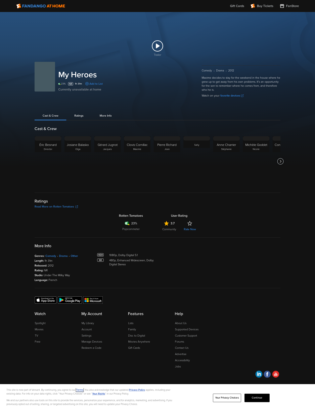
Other (74, 256)
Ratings (79, 115)
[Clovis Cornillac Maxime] (137, 161)
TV (36, 335)
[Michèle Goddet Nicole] (256, 161)
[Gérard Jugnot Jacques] (107, 161)
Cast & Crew (50, 115)
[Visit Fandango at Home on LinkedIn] (259, 374)
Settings (86, 335)
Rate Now (190, 229)
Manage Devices (92, 341)
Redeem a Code (91, 348)
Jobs (178, 366)
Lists (130, 323)
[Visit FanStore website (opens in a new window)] (289, 6)
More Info (106, 115)
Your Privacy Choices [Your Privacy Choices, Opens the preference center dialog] (227, 399)
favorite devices (231, 95)
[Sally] (196, 161)
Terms (79, 391)
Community (169, 229)
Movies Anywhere (139, 341)
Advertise (180, 354)
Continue (257, 399)
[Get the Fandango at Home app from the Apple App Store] (46, 299)
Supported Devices (186, 329)
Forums (179, 341)
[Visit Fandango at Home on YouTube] (275, 374)
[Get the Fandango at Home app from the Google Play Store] (70, 299)
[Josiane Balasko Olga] (77, 161)
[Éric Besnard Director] (48, 161)
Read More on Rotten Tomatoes (56, 206)
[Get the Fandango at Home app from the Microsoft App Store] (93, 299)
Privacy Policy (137, 391)
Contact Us (181, 348)
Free (37, 341)
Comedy (50, 256)
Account (87, 329)
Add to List (96, 83)
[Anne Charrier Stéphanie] (226, 161)
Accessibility (182, 360)
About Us (180, 323)
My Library (88, 323)
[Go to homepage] (40, 6)
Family (132, 329)
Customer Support (186, 335)
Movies (39, 329)
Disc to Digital (136, 335)
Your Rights (98, 395)
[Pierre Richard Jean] (166, 161)
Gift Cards (134, 348)
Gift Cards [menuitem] (237, 6)
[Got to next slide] (280, 161)
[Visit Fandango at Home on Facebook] (267, 374)
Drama (63, 256)
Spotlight (40, 323)
